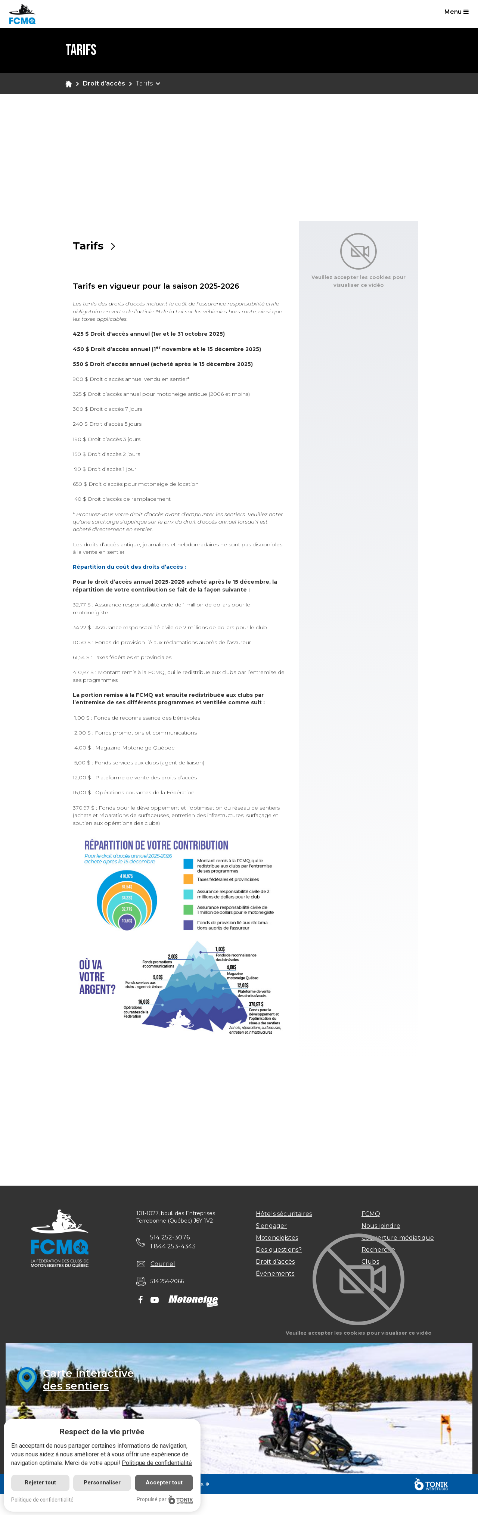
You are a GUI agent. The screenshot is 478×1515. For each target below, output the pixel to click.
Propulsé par (165, 1499)
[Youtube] (154, 1300)
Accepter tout (164, 1482)
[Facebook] (140, 1300)
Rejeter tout (40, 1482)
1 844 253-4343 (173, 1246)
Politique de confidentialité (157, 1462)
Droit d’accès (104, 83)
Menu (456, 11)
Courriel (162, 1263)
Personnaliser (102, 1482)
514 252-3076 (170, 1237)
